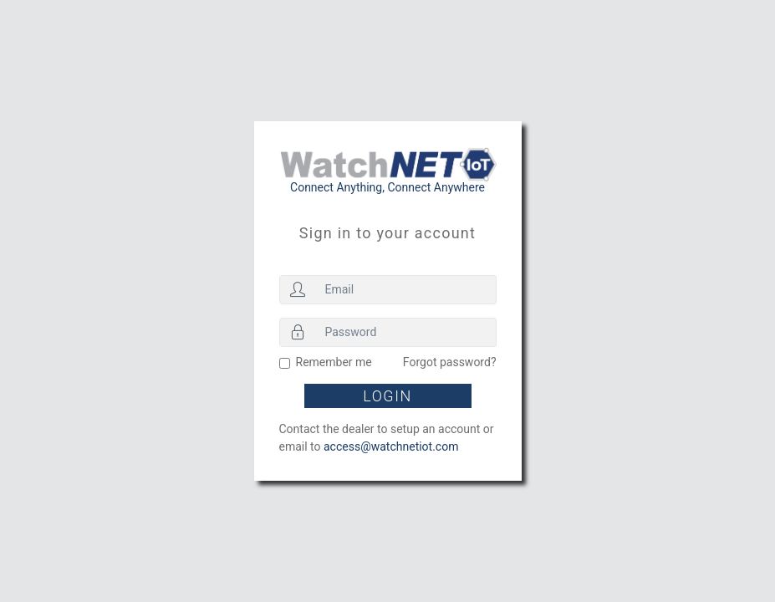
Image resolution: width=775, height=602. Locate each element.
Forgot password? (450, 362)
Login (387, 396)
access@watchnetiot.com (391, 446)
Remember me (334, 362)
